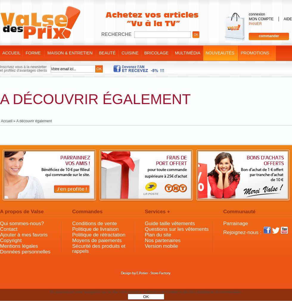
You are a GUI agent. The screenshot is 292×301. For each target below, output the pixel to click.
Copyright (11, 240)
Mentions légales (19, 246)
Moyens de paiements (97, 240)
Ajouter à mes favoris (24, 235)
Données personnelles (25, 252)
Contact (9, 229)
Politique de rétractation (98, 235)
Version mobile (161, 246)
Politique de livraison (95, 229)
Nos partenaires (163, 240)
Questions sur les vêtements (177, 229)
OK (146, 296)
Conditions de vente (94, 223)
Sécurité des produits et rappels (98, 248)
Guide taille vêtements (170, 223)
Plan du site (158, 235)
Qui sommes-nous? (22, 223)
